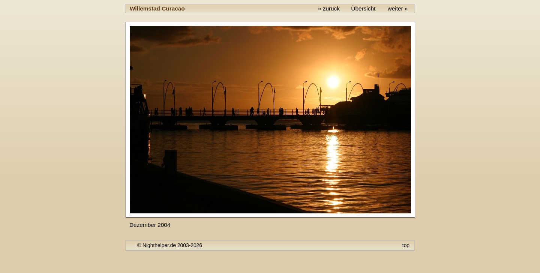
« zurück (329, 8)
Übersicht (363, 8)
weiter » (398, 8)
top (406, 245)
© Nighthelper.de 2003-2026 (169, 245)
